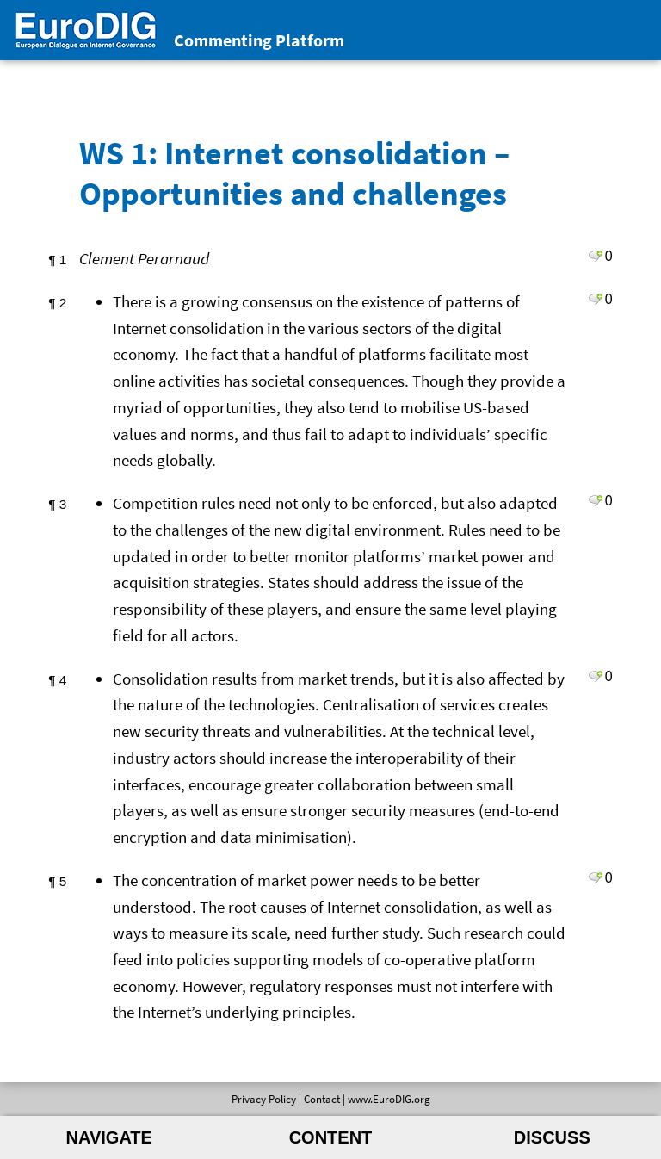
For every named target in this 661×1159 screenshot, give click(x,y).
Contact (322, 1099)
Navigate (109, 1137)
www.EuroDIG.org (389, 1099)
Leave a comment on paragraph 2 (595, 299)
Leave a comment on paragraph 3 (595, 500)
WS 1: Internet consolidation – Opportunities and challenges (294, 172)
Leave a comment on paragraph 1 (595, 256)
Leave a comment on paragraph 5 (595, 877)
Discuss (552, 1137)
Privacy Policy (264, 1099)
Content (331, 1137)
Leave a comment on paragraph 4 (595, 676)
